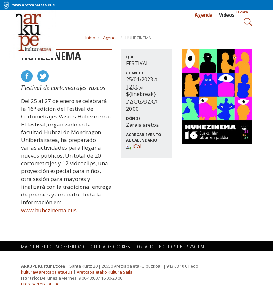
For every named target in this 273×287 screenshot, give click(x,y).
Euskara (240, 12)
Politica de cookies (109, 246)
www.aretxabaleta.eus (33, 5)
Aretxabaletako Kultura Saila (104, 272)
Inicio (90, 37)
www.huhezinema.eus (49, 210)
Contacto (144, 246)
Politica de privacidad (182, 246)
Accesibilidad (70, 246)
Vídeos (227, 15)
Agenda (204, 15)
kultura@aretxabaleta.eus (47, 272)
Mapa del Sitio (36, 246)
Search (247, 21)
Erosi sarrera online (40, 284)
